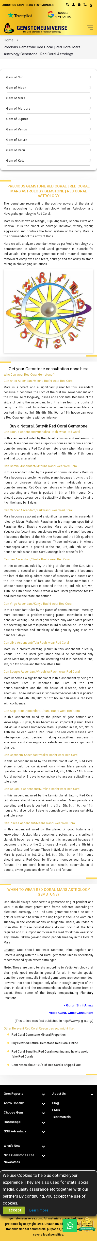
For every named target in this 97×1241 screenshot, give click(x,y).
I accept (13, 1210)
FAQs (56, 1110)
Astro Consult (14, 1103)
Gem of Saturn (16, 140)
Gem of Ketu (15, 160)
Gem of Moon (16, 88)
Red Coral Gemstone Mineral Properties (39, 1034)
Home (9, 40)
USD (91, 5)
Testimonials (61, 1117)
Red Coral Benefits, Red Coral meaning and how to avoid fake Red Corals (50, 1054)
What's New (12, 1146)
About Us (59, 1093)
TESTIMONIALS (44, 5)
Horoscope (12, 1122)
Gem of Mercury (18, 108)
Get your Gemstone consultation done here (48, 368)
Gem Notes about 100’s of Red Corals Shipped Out (46, 1065)
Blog (55, 1103)
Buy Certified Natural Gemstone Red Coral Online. (45, 1043)
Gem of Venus (16, 129)
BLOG (29, 5)
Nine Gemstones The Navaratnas (19, 1158)
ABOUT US (9, 5)
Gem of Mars (15, 98)
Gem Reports (13, 1093)
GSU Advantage (15, 1131)
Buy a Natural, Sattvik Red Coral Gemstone (48, 426)
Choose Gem (13, 1112)
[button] (89, 5)
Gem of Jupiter (17, 119)
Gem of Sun (14, 77)
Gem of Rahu (15, 150)
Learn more (38, 1210)
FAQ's (21, 5)
